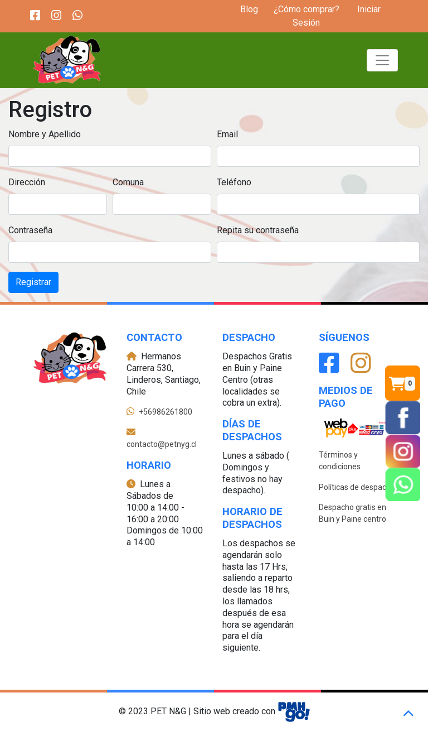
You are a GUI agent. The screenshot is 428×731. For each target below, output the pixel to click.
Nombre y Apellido (44, 134)
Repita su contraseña (258, 230)
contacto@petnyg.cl (162, 444)
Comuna (128, 182)
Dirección (26, 182)
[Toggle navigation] (382, 60)
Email (227, 134)
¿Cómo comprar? (306, 9)
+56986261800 (165, 411)
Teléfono (234, 182)
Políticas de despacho (357, 487)
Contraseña (30, 230)
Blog (249, 9)
